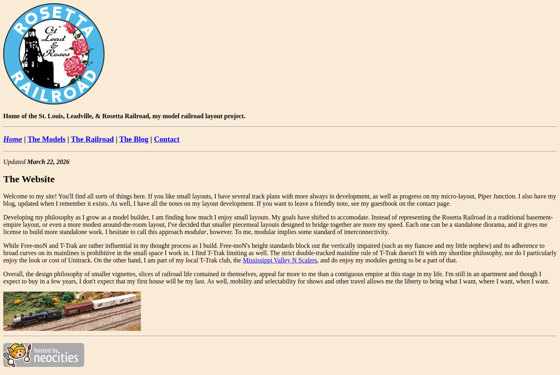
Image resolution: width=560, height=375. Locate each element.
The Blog (133, 139)
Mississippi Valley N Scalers (280, 260)
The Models (47, 139)
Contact (166, 139)
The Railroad (92, 139)
